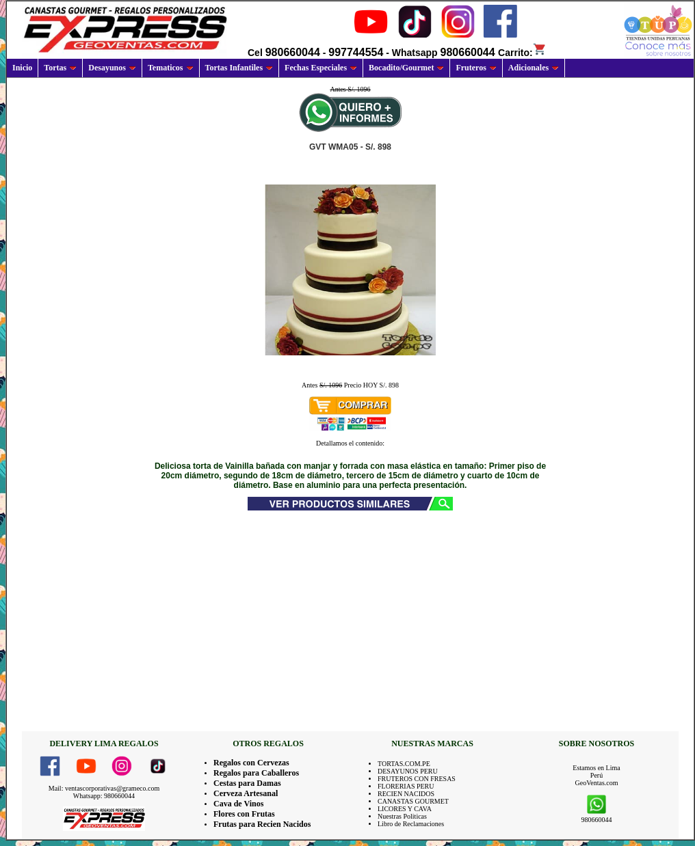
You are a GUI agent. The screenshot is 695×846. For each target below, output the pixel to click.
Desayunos (112, 67)
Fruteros (476, 67)
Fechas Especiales (321, 67)
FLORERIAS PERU (406, 786)
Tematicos (171, 67)
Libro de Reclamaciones (411, 824)
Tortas (60, 67)
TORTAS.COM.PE (404, 763)
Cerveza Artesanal (245, 793)
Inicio (22, 67)
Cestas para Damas (247, 783)
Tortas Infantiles (239, 67)
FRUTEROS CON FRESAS (417, 778)
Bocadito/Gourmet (406, 67)
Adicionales (533, 67)
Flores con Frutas (244, 814)
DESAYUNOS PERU (408, 771)
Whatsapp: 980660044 (104, 796)
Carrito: (522, 52)
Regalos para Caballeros (256, 773)
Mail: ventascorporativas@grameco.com (104, 788)
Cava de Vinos (238, 803)
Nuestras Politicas (402, 816)
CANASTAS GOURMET (413, 801)
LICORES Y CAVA (405, 809)
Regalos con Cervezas (251, 762)
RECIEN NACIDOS (406, 793)
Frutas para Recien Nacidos (262, 824)
